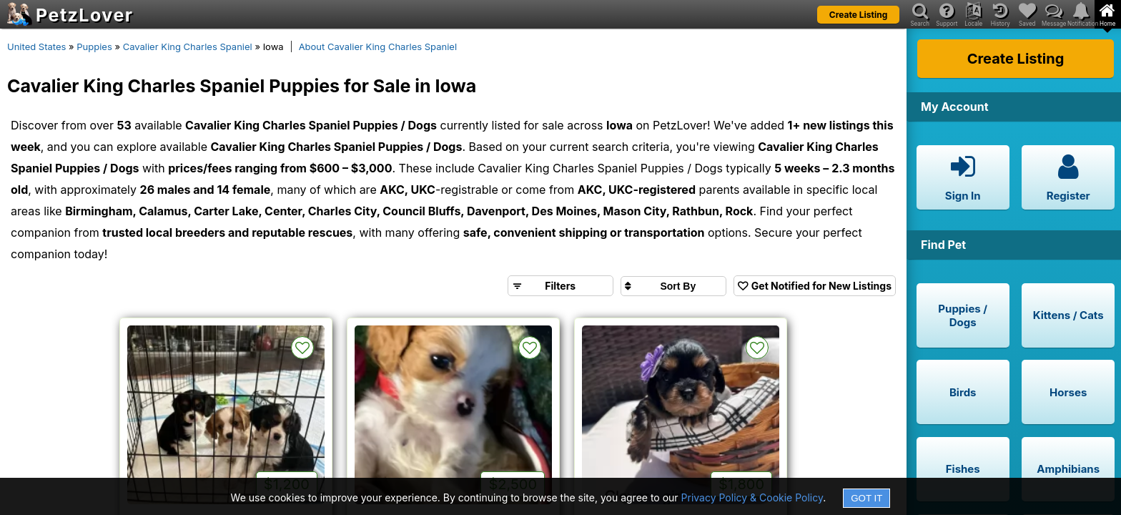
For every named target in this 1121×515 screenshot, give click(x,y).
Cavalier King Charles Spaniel (187, 46)
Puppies (94, 46)
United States (36, 46)
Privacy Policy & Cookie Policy (752, 497)
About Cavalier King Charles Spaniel (378, 46)
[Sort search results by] (673, 286)
